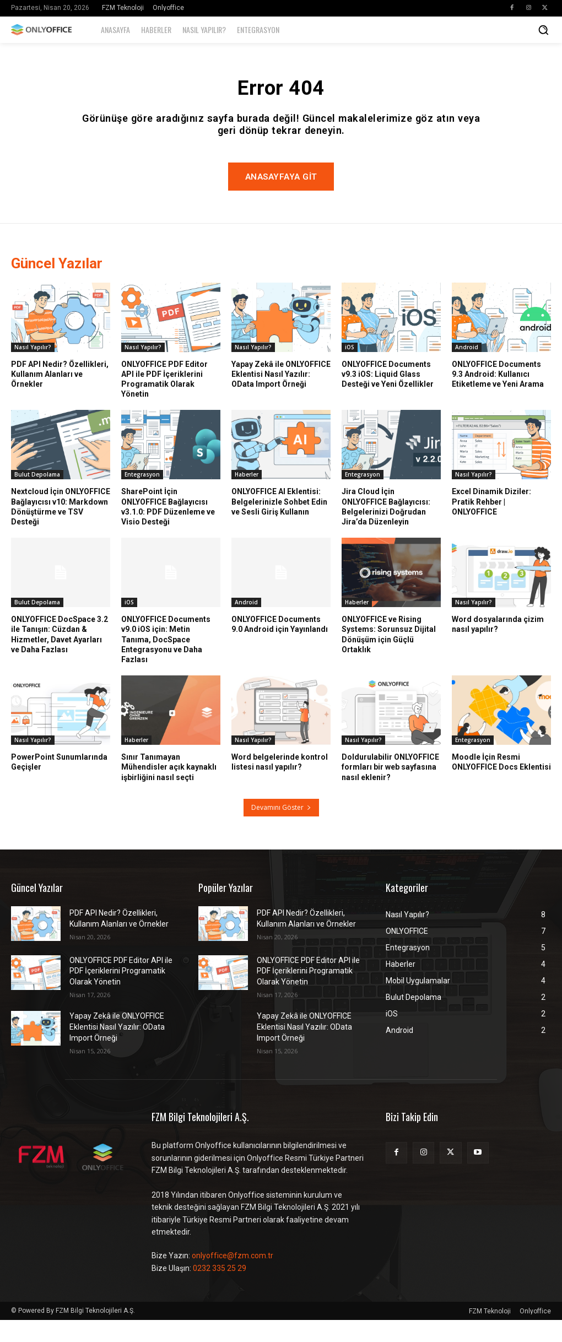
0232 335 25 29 (219, 1289)
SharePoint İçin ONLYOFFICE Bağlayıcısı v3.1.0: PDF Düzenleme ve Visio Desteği (168, 528)
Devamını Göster (281, 829)
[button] (543, 30)
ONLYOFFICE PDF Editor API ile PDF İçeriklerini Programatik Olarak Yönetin (164, 400)
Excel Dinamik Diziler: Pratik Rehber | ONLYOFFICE (491, 523)
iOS (349, 368)
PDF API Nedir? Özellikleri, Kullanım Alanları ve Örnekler (60, 395)
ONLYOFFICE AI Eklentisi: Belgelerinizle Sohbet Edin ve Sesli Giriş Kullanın (279, 523)
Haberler (246, 496)
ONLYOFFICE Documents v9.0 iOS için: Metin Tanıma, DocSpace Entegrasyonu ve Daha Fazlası (165, 661)
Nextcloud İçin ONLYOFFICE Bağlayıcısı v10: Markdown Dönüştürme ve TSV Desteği (60, 528)
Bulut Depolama (37, 496)
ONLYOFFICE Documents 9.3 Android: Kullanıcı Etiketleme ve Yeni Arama (498, 395)
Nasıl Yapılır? (32, 368)
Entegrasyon (142, 496)
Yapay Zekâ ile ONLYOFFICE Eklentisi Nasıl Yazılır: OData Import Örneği (281, 395)
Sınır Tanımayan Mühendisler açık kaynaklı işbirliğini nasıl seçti (169, 789)
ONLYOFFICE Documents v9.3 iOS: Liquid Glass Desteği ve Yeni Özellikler (388, 395)
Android (466, 368)
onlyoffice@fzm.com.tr (232, 1277)
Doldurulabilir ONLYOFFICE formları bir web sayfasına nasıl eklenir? (390, 789)
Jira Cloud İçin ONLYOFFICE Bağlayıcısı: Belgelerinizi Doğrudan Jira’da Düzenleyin (386, 528)
